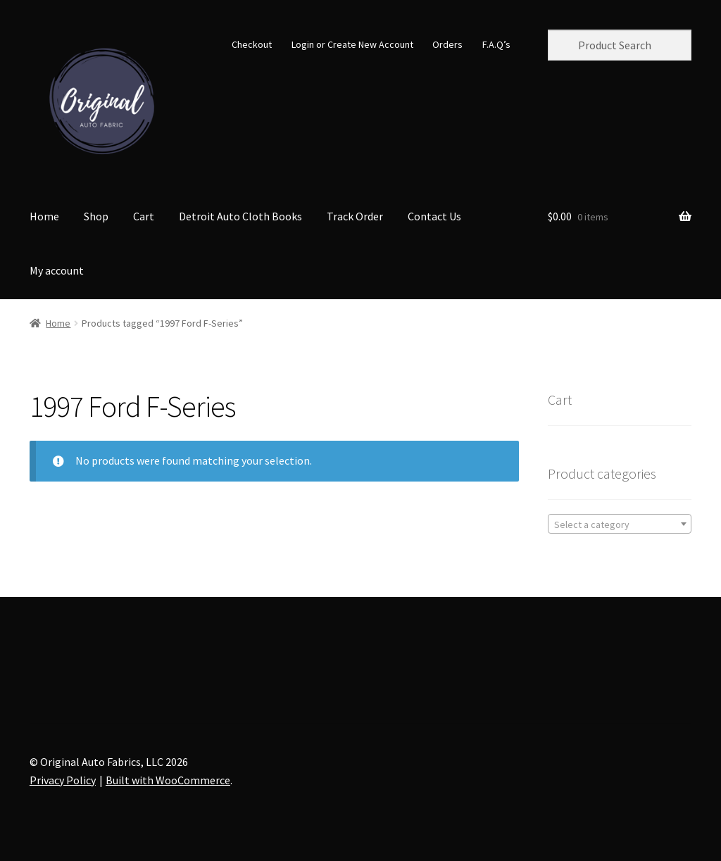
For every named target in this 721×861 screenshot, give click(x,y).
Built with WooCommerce (168, 780)
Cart (143, 216)
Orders (447, 44)
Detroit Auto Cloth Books (240, 216)
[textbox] (619, 524)
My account (57, 270)
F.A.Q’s (496, 44)
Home (44, 216)
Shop (96, 216)
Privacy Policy (63, 780)
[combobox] (619, 524)
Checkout (252, 44)
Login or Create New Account (352, 44)
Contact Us (434, 216)
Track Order (355, 216)
